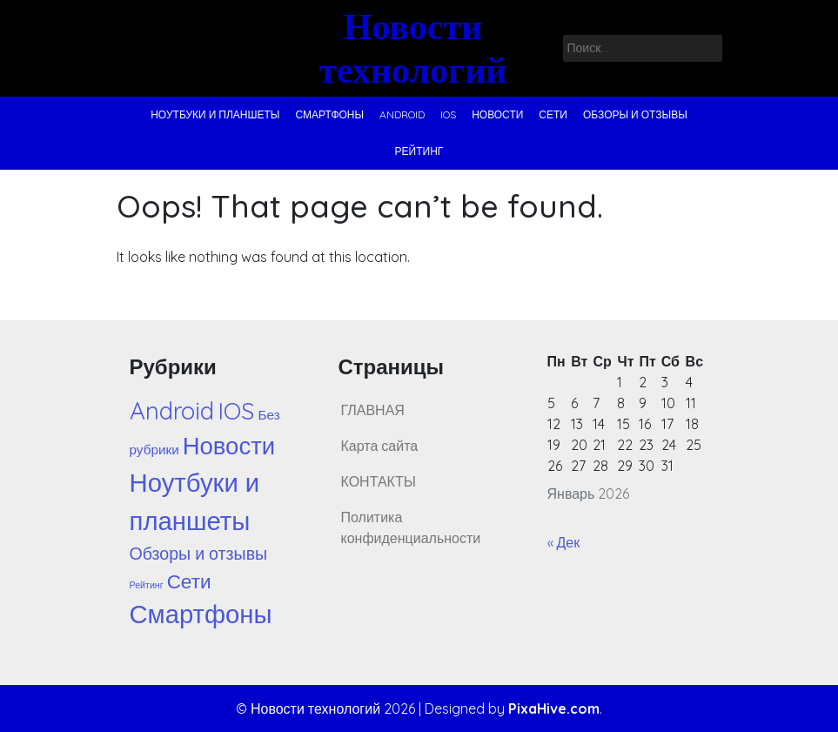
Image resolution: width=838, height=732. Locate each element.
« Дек (563, 542)
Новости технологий (412, 47)
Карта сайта (380, 445)
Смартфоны (329, 114)
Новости (497, 114)
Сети (553, 114)
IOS (448, 114)
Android (402, 114)
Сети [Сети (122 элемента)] (189, 581)
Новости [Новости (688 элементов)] (229, 445)
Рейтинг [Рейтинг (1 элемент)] (147, 585)
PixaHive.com (554, 708)
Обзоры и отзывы (635, 114)
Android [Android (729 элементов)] (172, 410)
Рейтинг (419, 151)
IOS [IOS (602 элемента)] (236, 411)
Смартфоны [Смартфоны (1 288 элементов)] (201, 613)
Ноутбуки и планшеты (215, 114)
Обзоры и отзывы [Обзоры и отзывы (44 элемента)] (199, 553)
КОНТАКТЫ (378, 481)
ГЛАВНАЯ (373, 410)
